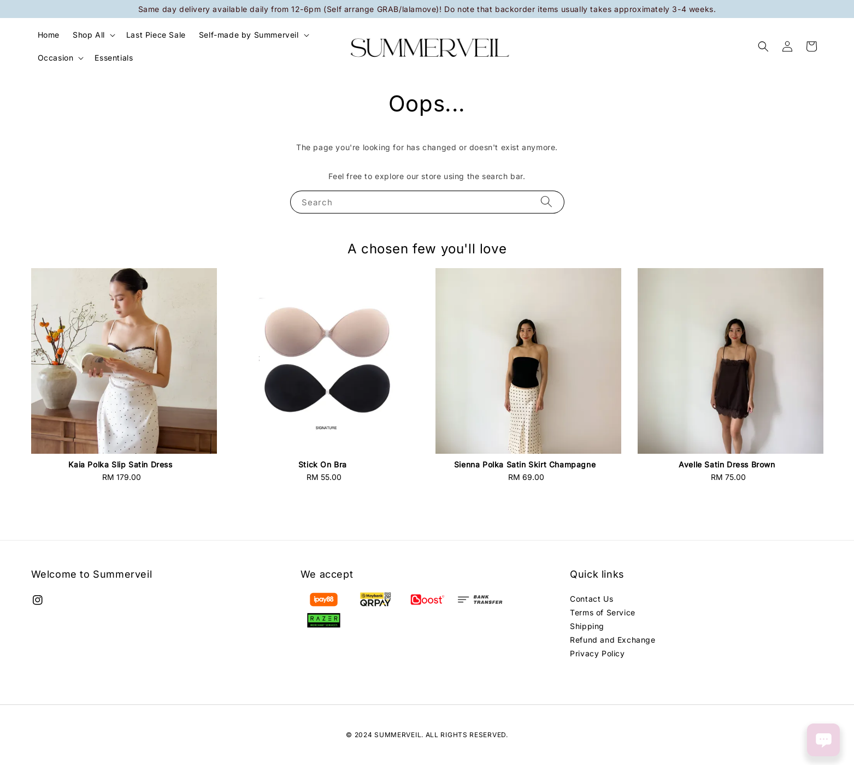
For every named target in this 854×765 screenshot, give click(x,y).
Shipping (587, 626)
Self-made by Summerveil (249, 34)
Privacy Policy (597, 653)
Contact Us (591, 598)
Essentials (114, 57)
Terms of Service (602, 612)
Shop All (89, 34)
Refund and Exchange (612, 639)
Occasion (56, 57)
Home (49, 34)
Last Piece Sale (156, 34)
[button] (763, 46)
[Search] (546, 201)
